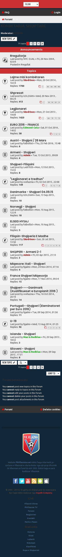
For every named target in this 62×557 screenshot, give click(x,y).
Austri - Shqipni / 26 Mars (28, 140)
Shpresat (16, 93)
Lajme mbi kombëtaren (27, 77)
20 (56, 102)
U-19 (13, 321)
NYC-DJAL (29, 59)
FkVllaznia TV (31, 507)
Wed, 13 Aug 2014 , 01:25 (45, 324)
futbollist (28, 143)
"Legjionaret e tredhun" (27, 179)
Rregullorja (18, 56)
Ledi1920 (28, 167)
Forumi (31, 511)
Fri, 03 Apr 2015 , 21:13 (44, 255)
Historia (31, 532)
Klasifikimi (31, 547)
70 (52, 118)
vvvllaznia (28, 182)
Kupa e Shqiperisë (31, 550)
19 (52, 102)
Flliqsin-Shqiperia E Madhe (29, 236)
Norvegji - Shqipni (23, 207)
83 (48, 87)
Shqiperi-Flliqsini (22, 164)
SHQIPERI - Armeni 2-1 (25, 252)
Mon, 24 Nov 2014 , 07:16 (45, 267)
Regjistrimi (31, 515)
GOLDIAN (18, 33)
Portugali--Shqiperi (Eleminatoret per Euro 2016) (35, 307)
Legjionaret (18, 109)
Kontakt (31, 518)
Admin (26, 155)
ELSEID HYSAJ (19, 221)
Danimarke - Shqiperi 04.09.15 (31, 192)
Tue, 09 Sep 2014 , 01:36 (45, 312)
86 (59, 87)
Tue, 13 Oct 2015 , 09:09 (45, 155)
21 (59, 102)
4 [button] (38, 43)
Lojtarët (31, 539)
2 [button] (31, 43)
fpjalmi (26, 267)
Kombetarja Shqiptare (23, 26)
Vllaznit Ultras (31, 504)
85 (55, 87)
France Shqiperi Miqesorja (29, 276)
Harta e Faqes (31, 522)
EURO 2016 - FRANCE (24, 125)
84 (52, 87)
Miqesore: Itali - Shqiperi (27, 264)
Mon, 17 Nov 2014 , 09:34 (45, 279)
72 (59, 118)
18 (49, 102)
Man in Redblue (32, 337)
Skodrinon (29, 80)
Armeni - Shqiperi (22, 152)
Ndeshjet (31, 543)
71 (55, 118)
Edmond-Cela (31, 127)
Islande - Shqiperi (23, 334)
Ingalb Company (44, 493)
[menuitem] (5, 12)
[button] (42, 44)
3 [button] (34, 43)
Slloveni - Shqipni (22, 349)
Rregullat (25, 64)
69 (48, 118)
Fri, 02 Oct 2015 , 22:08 (47, 182)
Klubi (31, 536)
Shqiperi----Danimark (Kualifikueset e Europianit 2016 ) (34, 289)
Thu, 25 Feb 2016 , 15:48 (48, 143)
